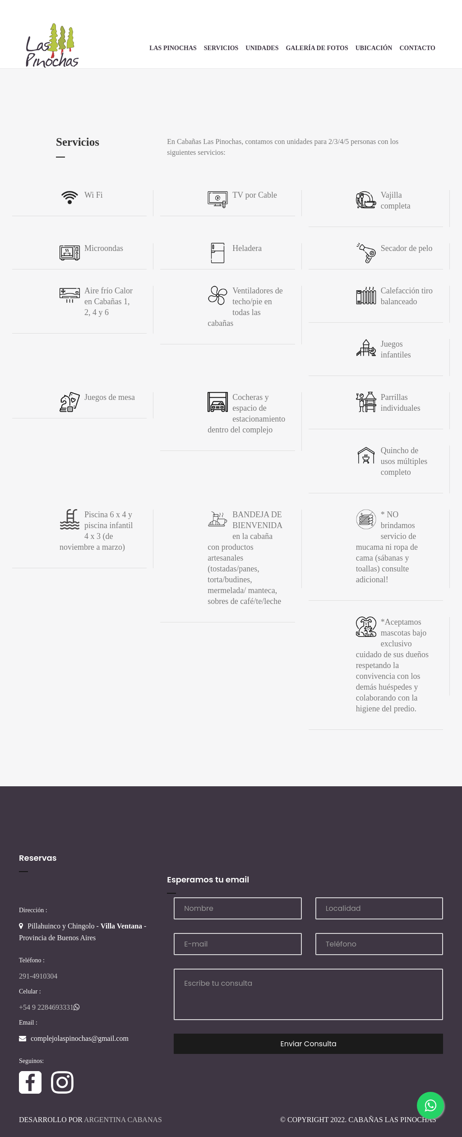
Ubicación (374, 48)
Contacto (417, 48)
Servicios (221, 48)
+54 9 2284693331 (49, 1007)
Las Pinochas (173, 48)
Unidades (261, 48)
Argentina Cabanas (123, 1119)
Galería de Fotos (317, 48)
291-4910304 (38, 976)
